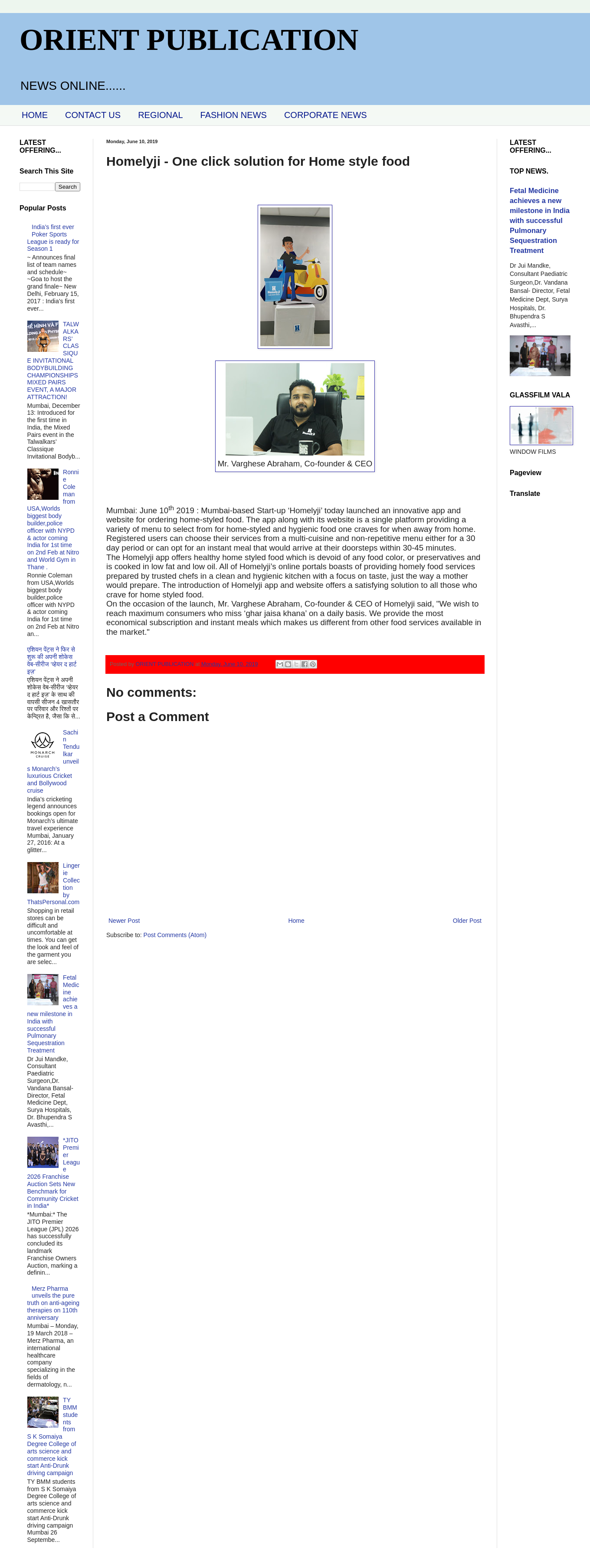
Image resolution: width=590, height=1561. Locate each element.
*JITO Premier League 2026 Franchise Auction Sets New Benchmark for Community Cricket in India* (53, 1173)
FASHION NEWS (233, 115)
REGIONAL (160, 115)
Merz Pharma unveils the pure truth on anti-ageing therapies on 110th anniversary (53, 1303)
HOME (35, 115)
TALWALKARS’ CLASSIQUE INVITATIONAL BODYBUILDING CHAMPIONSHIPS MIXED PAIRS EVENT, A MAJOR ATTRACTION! (53, 360)
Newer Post (124, 920)
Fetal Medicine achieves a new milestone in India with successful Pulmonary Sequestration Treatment (53, 1014)
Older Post (467, 920)
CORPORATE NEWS (325, 115)
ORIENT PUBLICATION (189, 39)
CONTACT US (93, 115)
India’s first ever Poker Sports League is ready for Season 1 (53, 237)
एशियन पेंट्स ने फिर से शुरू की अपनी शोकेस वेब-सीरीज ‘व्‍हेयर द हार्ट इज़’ (52, 660)
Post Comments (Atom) (175, 934)
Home (296, 920)
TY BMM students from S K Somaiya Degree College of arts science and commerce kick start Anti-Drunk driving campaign (52, 1436)
